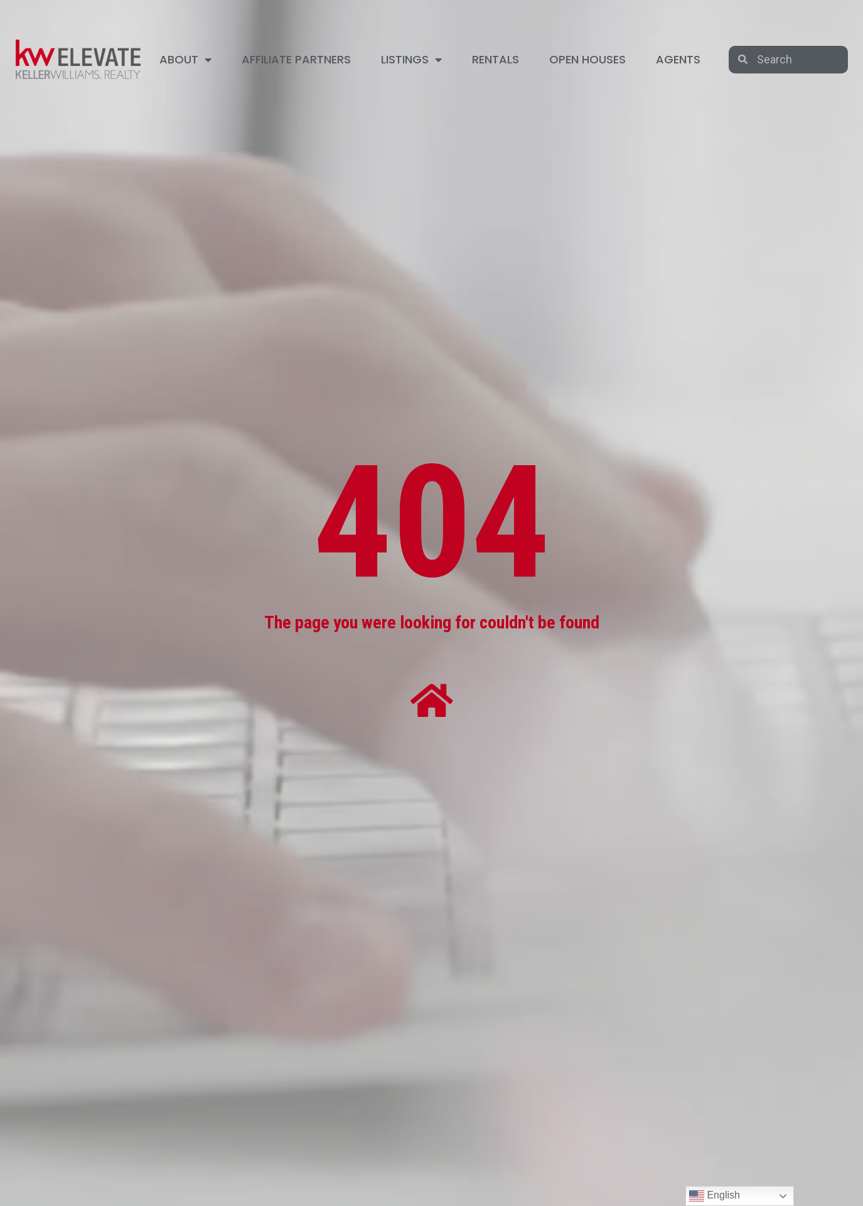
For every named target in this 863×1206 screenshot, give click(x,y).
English (714, 1195)
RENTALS (495, 59)
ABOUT (185, 60)
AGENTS (678, 59)
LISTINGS (411, 60)
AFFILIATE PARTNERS (296, 59)
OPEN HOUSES (587, 59)
